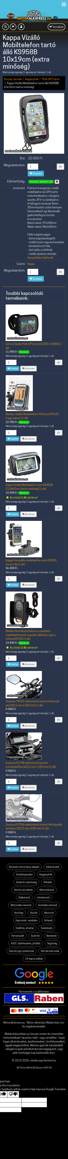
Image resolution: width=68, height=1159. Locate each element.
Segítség (52, 943)
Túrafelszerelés (24, 874)
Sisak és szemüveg (26, 882)
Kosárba (36, 173)
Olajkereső (24, 897)
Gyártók (35, 935)
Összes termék (13, 79)
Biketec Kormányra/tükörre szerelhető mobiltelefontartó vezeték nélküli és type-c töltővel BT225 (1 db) (31, 635)
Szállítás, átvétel (25, 928)
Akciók (34, 912)
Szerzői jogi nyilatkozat (21, 951)
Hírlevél (48, 920)
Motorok (49, 912)
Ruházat (48, 882)
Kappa (31, 263)
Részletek (28, 368)
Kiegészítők (32, 79)
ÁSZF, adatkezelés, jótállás (25, 943)
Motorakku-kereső (21, 905)
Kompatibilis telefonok (40, 257)
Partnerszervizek (50, 951)
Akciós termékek (23, 889)
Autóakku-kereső (47, 905)
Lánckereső (43, 897)
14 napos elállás (34, 958)
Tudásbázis (47, 928)
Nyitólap (18, 912)
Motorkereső (47, 889)
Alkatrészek (52, 866)
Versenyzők (17, 935)
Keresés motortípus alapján (24, 866)
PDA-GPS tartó (50, 79)
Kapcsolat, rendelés (27, 920)
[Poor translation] (13, 1094)
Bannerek (51, 935)
